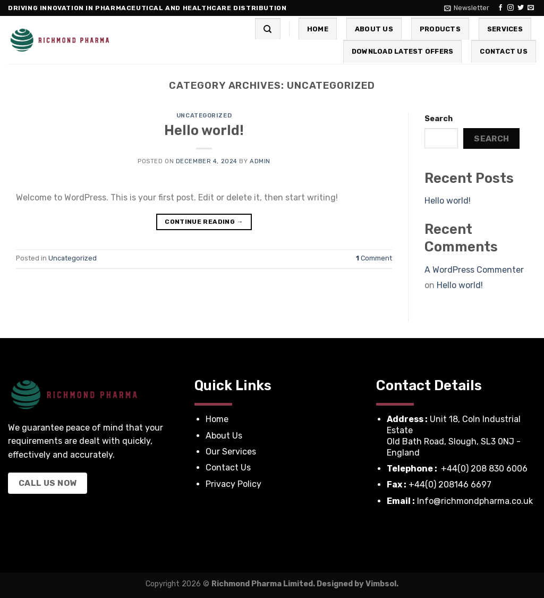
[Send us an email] (531, 8)
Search (438, 118)
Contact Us (504, 51)
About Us (374, 29)
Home (317, 29)
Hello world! (204, 130)
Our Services (232, 452)
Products (440, 29)
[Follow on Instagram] (510, 8)
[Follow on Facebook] (500, 8)
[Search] (267, 28)
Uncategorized (204, 115)
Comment (374, 258)
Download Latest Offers (403, 51)
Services (505, 29)
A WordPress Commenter (474, 270)
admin (260, 161)
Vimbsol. (382, 583)
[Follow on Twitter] (520, 8)
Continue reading (204, 222)
